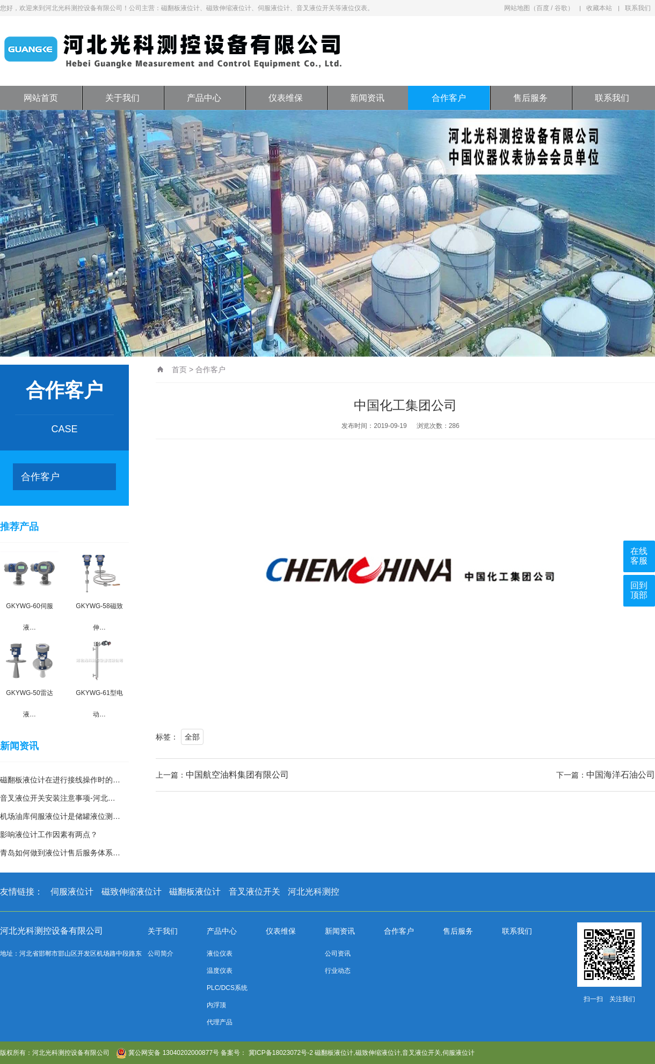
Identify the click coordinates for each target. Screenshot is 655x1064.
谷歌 (561, 8)
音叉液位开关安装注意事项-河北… (57, 798)
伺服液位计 (71, 891)
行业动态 (338, 970)
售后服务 (530, 97)
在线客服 (638, 555)
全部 (192, 737)
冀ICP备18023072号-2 (281, 1052)
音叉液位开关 (254, 891)
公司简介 (160, 953)
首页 (179, 369)
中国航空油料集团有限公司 (237, 774)
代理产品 (219, 1022)
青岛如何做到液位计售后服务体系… (60, 852)
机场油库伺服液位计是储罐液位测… (60, 816)
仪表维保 (285, 97)
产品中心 (204, 97)
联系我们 (638, 8)
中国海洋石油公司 (620, 774)
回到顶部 (638, 590)
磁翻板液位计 (195, 891)
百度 (542, 8)
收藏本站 (599, 8)
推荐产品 (19, 526)
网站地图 (517, 8)
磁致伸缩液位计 (131, 891)
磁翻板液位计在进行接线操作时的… (60, 779)
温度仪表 (219, 970)
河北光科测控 (313, 891)
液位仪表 (219, 953)
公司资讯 (338, 953)
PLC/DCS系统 (227, 988)
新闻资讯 (367, 97)
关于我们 (122, 97)
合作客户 (449, 97)
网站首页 (41, 97)
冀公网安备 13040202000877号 (167, 1052)
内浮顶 (216, 1005)
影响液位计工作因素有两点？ (49, 834)
